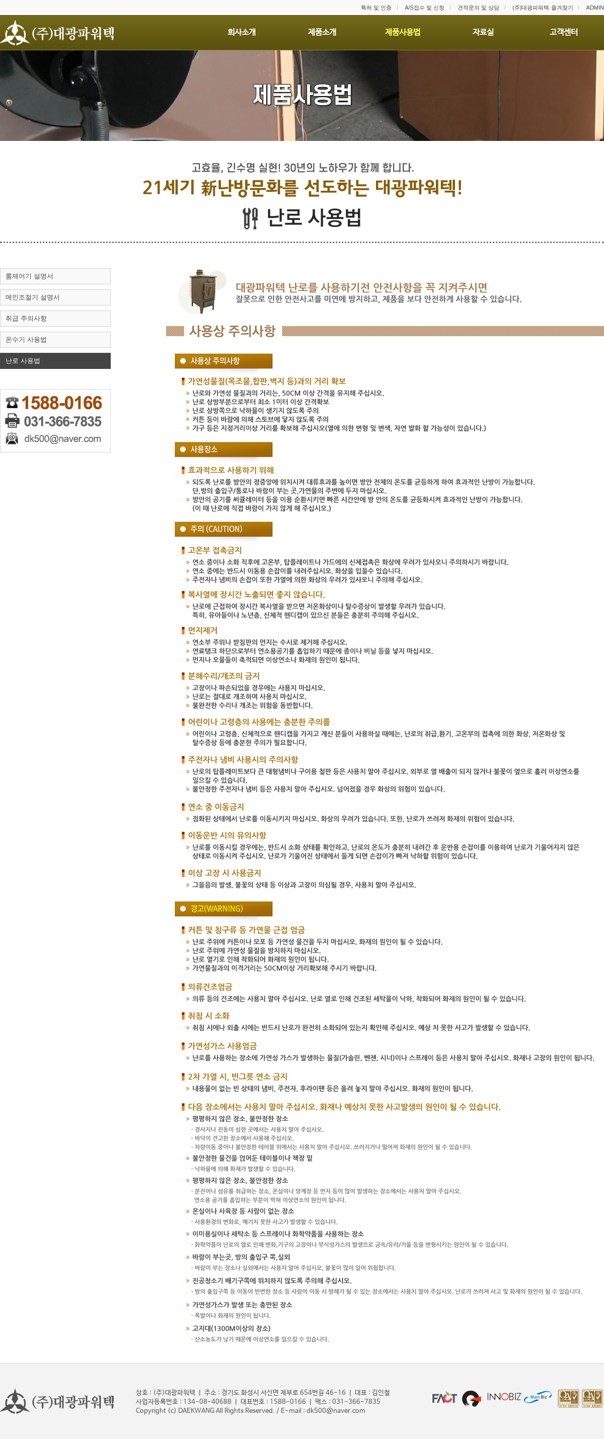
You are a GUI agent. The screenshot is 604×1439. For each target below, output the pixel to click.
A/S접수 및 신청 (424, 8)
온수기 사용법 (26, 339)
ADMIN (595, 8)
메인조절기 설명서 (33, 297)
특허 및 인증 (376, 8)
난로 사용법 (23, 360)
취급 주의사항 (26, 318)
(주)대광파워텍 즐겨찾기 (542, 8)
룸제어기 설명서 (29, 276)
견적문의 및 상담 (478, 8)
